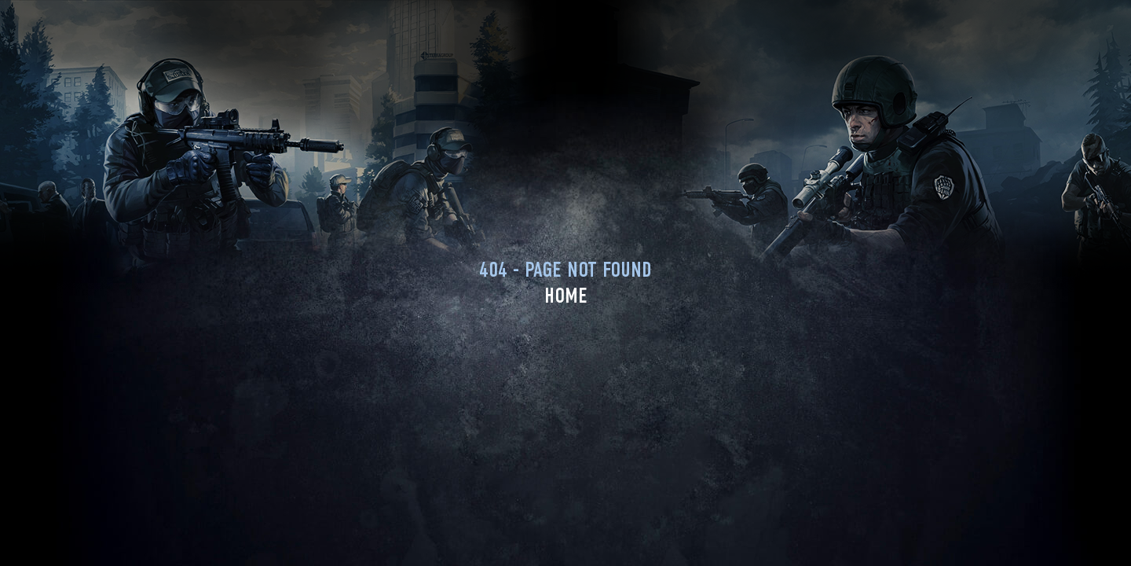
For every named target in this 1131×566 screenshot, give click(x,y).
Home (565, 295)
